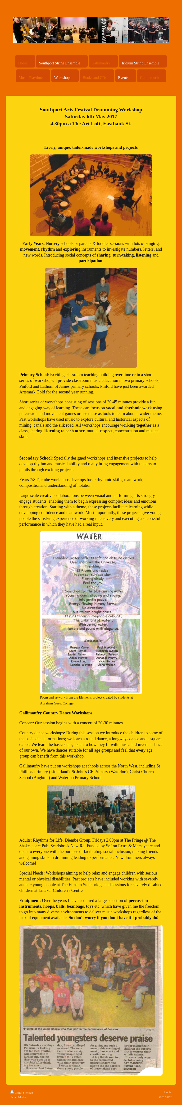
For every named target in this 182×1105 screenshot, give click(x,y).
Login (168, 1092)
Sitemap (28, 1092)
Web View (165, 1097)
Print (15, 1092)
